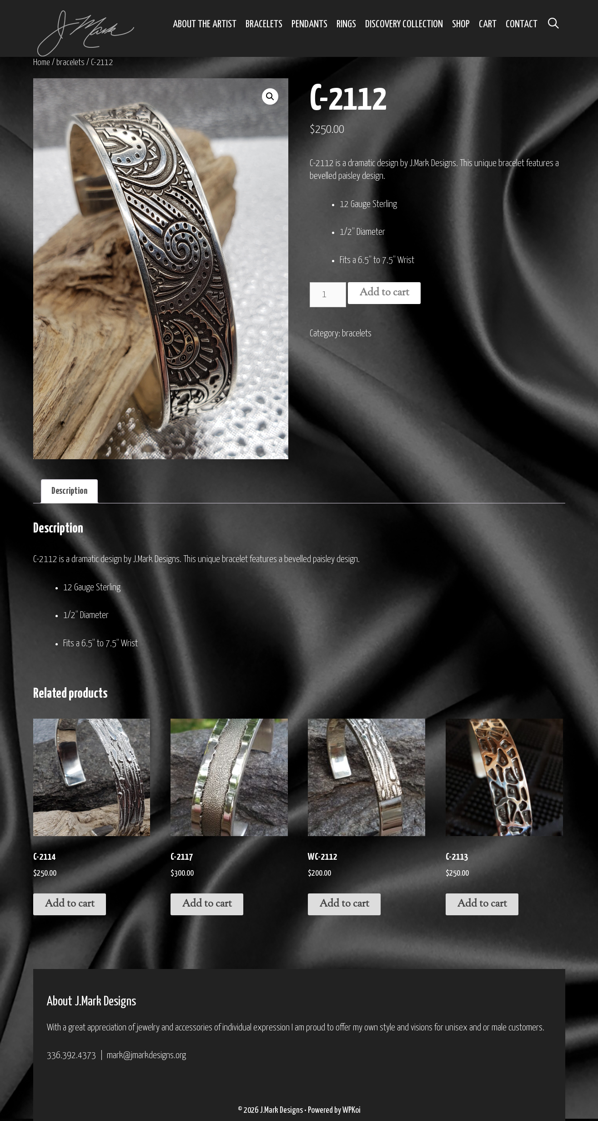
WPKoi (351, 1110)
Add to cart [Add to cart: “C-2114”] (70, 904)
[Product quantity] (328, 294)
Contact (522, 24)
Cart (488, 24)
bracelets (70, 62)
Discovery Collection (404, 24)
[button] (270, 96)
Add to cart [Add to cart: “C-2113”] (482, 904)
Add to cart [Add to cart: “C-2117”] (207, 904)
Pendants (309, 24)
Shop (461, 24)
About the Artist (204, 24)
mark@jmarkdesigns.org (146, 1055)
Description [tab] (69, 491)
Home (41, 62)
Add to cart (384, 293)
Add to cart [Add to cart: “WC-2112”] (344, 904)
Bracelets (264, 24)
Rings (346, 24)
